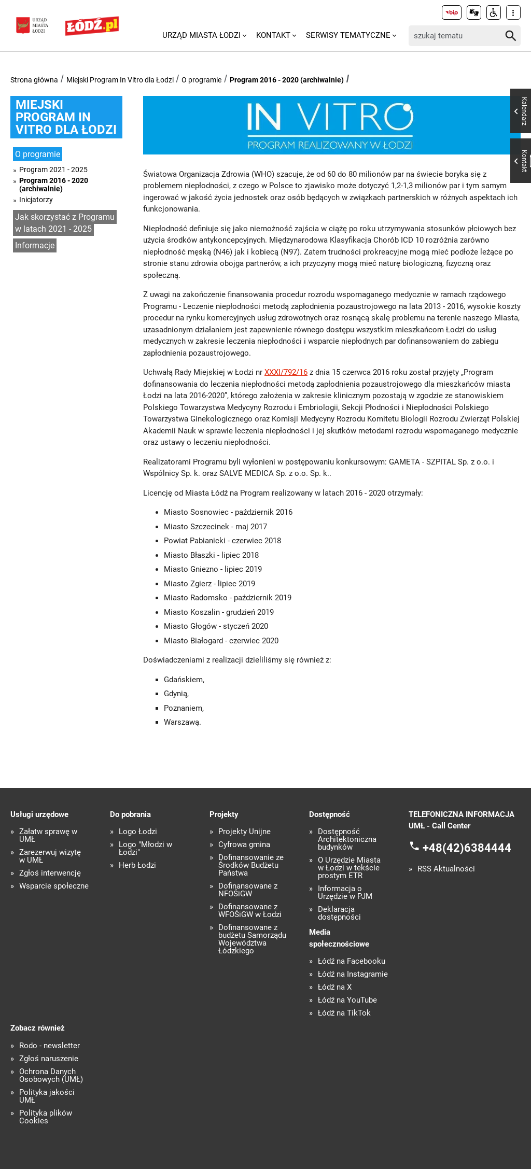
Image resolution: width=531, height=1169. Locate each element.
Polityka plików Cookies (45, 1117)
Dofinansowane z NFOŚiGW (247, 890)
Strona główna (34, 80)
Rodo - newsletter (49, 1046)
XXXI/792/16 (286, 372)
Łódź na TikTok (344, 1013)
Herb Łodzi (137, 865)
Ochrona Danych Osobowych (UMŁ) (51, 1075)
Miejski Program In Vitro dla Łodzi (120, 80)
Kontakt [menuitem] (273, 35)
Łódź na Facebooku (351, 961)
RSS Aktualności (446, 869)
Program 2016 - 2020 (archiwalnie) (287, 80)
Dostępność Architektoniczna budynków (347, 839)
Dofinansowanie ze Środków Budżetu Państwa (251, 865)
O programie (201, 80)
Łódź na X (335, 987)
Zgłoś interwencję (50, 873)
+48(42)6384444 (467, 847)
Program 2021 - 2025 (53, 169)
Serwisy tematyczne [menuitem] (348, 35)
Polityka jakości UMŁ (47, 1096)
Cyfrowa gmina (244, 845)
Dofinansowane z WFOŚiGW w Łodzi (250, 911)
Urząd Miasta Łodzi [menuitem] (201, 35)
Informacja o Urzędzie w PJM (345, 892)
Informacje (34, 245)
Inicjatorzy (36, 199)
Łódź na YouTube (347, 1000)
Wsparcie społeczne (54, 886)
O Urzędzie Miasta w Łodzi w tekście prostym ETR (349, 868)
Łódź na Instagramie (353, 974)
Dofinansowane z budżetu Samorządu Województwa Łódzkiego (252, 939)
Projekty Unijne (244, 832)
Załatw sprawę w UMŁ (48, 835)
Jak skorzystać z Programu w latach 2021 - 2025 (65, 223)
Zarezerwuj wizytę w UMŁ (50, 856)
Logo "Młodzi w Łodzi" (145, 848)
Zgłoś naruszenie (48, 1059)
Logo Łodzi (138, 832)
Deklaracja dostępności (339, 913)
